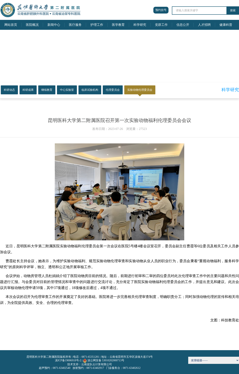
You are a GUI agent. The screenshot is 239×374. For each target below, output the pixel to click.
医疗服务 (75, 24)
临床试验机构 (89, 89)
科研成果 (28, 89)
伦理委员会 (113, 89)
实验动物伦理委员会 (139, 89)
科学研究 (139, 24)
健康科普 (225, 24)
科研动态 (9, 89)
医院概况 (32, 24)
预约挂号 (161, 10)
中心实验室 (67, 89)
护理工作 (96, 24)
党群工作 (161, 24)
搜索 (233, 10)
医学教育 (118, 24)
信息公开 (182, 24)
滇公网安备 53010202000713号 (105, 360)
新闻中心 (53, 24)
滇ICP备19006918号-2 (68, 360)
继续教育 (46, 89)
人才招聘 (204, 24)
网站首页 (10, 24)
